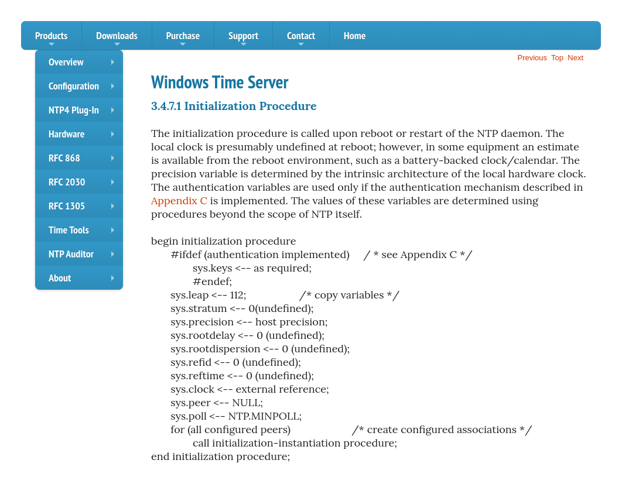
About (84, 280)
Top (557, 57)
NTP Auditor (84, 256)
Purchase (183, 39)
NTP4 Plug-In (84, 112)
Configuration (84, 88)
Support (243, 39)
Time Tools (84, 232)
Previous (532, 57)
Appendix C (179, 200)
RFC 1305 (84, 208)
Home (354, 35)
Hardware (84, 136)
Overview (84, 64)
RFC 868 (84, 160)
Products (51, 39)
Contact (301, 39)
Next (575, 57)
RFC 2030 (84, 184)
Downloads (116, 39)
